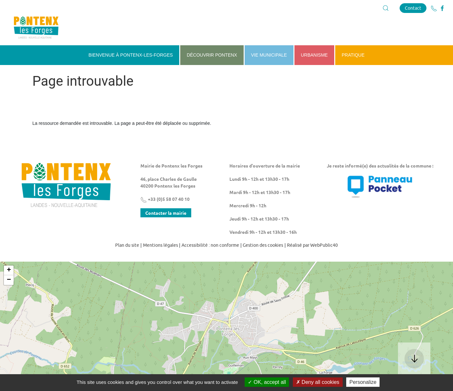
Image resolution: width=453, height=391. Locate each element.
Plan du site (127, 245)
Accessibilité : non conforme (210, 245)
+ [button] (9, 270)
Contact (413, 8)
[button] (385, 8)
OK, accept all (267, 382)
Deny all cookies (317, 382)
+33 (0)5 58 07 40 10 (165, 199)
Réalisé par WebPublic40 (312, 245)
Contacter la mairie (165, 213)
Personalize (363, 382)
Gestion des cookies (263, 245)
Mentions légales (160, 245)
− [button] (9, 280)
